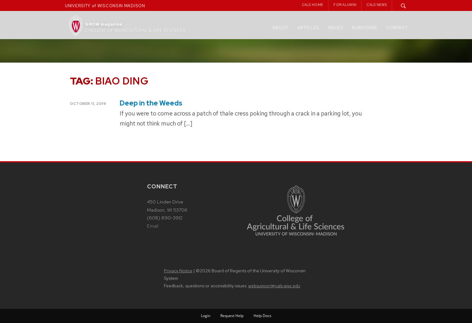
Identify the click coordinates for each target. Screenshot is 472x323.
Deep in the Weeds (151, 103)
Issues (335, 27)
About (280, 27)
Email (152, 226)
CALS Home (312, 5)
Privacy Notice (178, 271)
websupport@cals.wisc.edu (274, 286)
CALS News (377, 5)
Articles (308, 27)
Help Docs (262, 315)
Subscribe (364, 27)
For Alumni (344, 5)
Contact (397, 27)
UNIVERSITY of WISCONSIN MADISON (105, 5)
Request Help (232, 315)
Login (205, 315)
